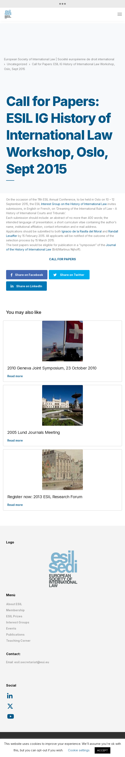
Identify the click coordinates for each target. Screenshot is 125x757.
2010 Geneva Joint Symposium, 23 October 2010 (51, 368)
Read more (15, 376)
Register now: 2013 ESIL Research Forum (44, 496)
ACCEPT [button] (102, 750)
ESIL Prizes (14, 616)
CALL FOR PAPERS (62, 259)
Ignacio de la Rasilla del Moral (82, 231)
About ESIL (14, 604)
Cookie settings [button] (79, 750)
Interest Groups (17, 622)
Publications (15, 634)
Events (11, 628)
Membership (15, 610)
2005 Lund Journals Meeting (33, 432)
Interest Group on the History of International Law (74, 204)
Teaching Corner (18, 640)
